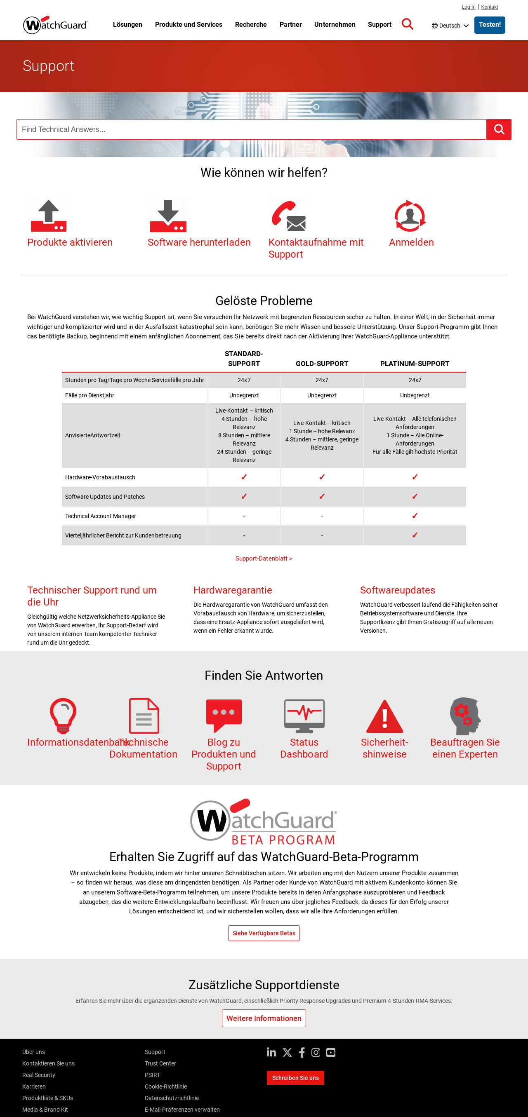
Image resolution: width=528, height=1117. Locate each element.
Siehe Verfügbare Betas (264, 933)
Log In (469, 7)
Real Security (38, 1075)
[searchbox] (251, 129)
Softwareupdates (397, 590)
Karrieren (34, 1086)
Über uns (33, 1052)
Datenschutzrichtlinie (172, 1098)
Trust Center (160, 1063)
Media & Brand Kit (45, 1109)
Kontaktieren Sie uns (48, 1063)
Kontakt (489, 7)
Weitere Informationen (263, 1018)
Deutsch (452, 25)
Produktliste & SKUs (47, 1098)
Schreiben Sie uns (295, 1078)
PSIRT (152, 1075)
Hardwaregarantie (232, 590)
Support (155, 1052)
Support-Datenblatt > (264, 558)
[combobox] (251, 129)
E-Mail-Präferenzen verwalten (182, 1109)
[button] (413, 24)
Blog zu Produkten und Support (223, 740)
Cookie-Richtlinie (166, 1086)
